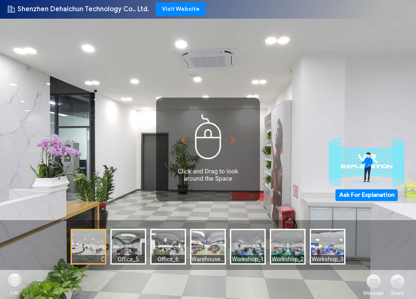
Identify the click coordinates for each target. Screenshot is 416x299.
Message (373, 293)
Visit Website (181, 8)
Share (397, 293)
